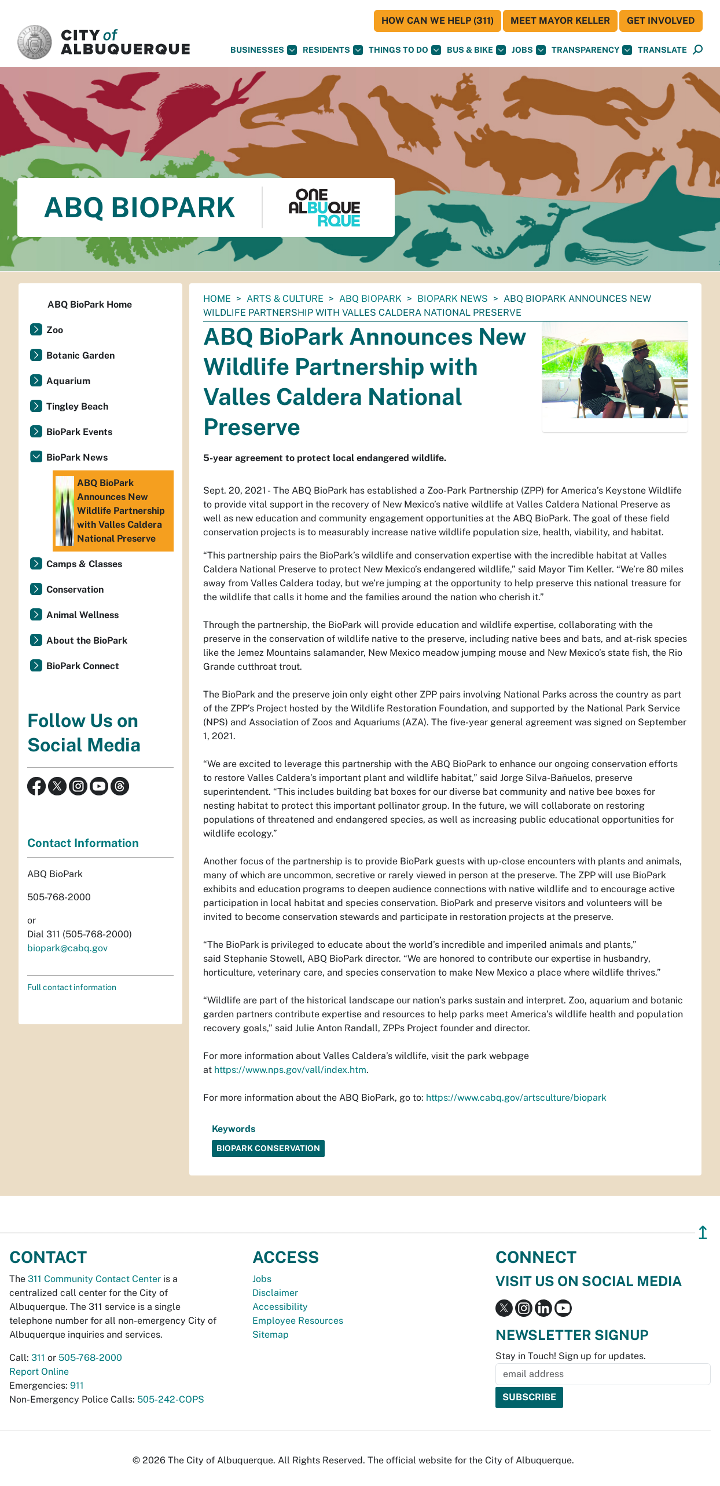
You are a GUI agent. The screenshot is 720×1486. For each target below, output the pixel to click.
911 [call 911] (77, 1385)
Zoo (54, 329)
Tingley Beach (77, 406)
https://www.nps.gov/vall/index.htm (290, 1069)
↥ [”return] (703, 1232)
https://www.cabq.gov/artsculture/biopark (516, 1097)
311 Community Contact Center (94, 1278)
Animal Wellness (82, 614)
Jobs (529, 50)
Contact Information (83, 843)
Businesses (263, 50)
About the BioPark (86, 640)
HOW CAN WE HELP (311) (437, 20)
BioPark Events (79, 431)
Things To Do (405, 50)
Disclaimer (275, 1292)
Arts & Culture (285, 298)
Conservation (75, 589)
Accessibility (280, 1306)
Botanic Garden (80, 355)
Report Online (39, 1371)
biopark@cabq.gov (67, 948)
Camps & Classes (84, 563)
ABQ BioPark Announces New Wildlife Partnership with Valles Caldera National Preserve (110, 511)
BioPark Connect (82, 665)
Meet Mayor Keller (560, 20)
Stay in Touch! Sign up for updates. (570, 1355)
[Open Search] (698, 50)
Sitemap (270, 1334)
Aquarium (68, 380)
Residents (333, 50)
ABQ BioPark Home (89, 304)
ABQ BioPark (370, 298)
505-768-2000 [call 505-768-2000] (90, 1357)
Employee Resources (297, 1320)
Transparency (592, 50)
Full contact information (71, 987)
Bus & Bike (476, 50)
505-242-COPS (170, 1399)
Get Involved (661, 20)
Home (217, 298)
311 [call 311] (38, 1357)
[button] (662, 50)
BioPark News (452, 298)
